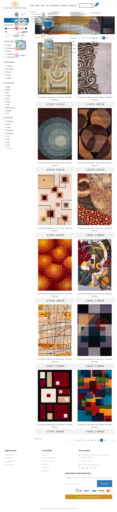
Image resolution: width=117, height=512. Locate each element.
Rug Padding (9, 464)
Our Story (45, 468)
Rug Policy (45, 455)
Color (43, 4)
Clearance (45, 471)
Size (51, 4)
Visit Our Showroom (48, 458)
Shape (34, 4)
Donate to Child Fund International (89, 497)
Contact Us (88, 4)
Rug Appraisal (10, 461)
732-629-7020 (86, 461)
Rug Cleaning (9, 455)
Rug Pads (75, 4)
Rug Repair (8, 458)
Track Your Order (47, 461)
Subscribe (105, 484)
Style (25, 4)
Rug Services (62, 4)
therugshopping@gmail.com (90, 465)
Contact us (45, 464)
